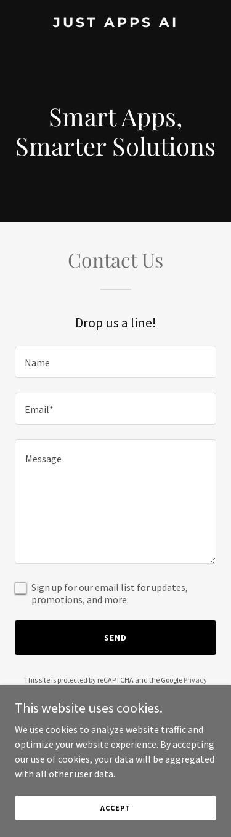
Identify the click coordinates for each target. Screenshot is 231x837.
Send (115, 637)
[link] (115, 23)
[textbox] (115, 362)
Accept (115, 816)
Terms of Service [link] (122, 690)
